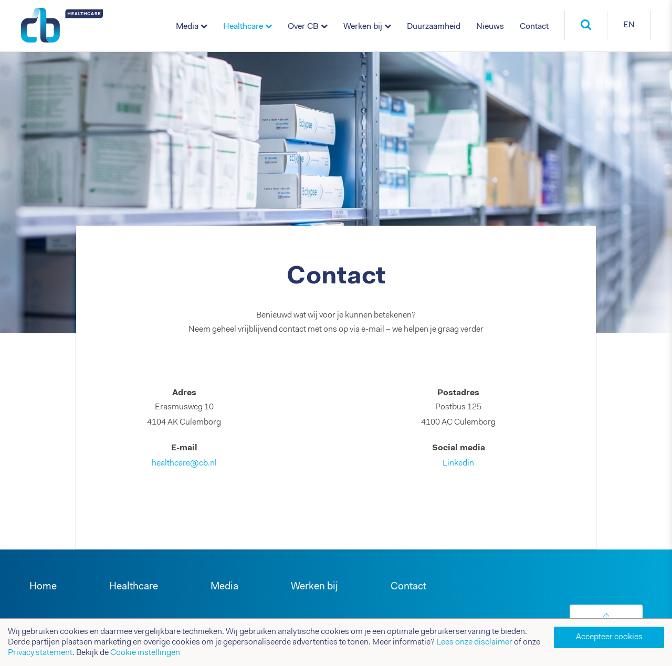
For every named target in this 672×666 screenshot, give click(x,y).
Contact (534, 27)
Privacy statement (40, 653)
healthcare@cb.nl (184, 463)
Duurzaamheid (433, 27)
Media (187, 27)
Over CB (303, 27)
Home (43, 587)
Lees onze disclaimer (474, 642)
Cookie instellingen (145, 653)
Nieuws (490, 27)
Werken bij (362, 27)
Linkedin (458, 463)
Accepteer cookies (609, 637)
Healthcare (243, 27)
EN (629, 25)
